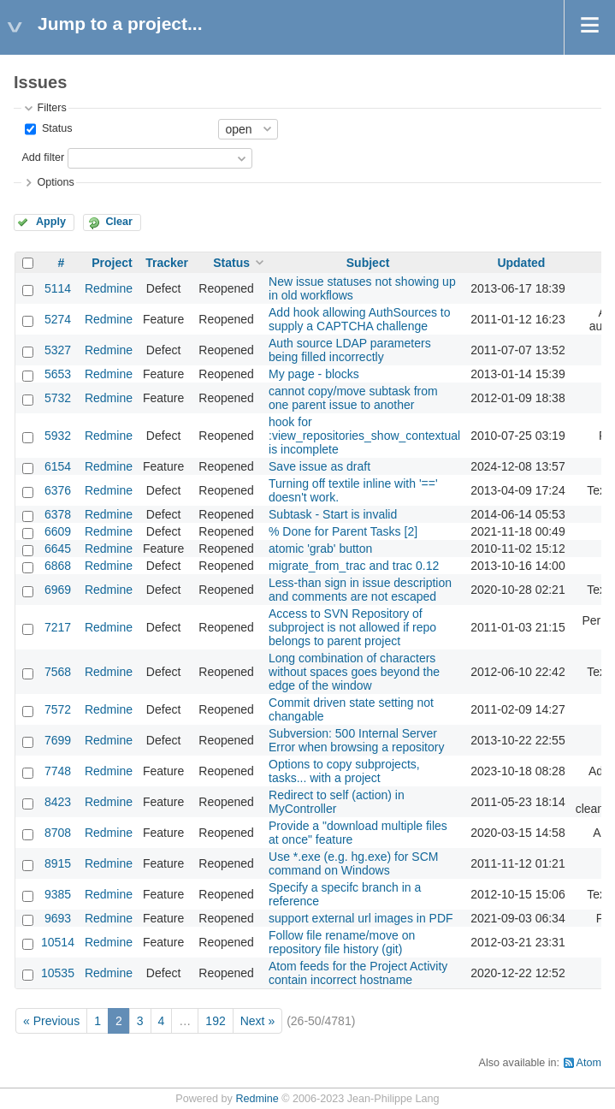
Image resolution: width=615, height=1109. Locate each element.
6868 (57, 565)
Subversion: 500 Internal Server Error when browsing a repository (356, 740)
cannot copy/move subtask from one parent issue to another (353, 398)
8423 (57, 802)
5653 (57, 374)
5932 (57, 435)
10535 (57, 973)
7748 (57, 771)
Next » (257, 1021)
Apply (51, 222)
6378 (57, 514)
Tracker (166, 263)
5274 (57, 319)
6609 (57, 531)
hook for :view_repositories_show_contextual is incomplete (364, 435)
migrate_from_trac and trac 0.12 (354, 565)
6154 (57, 466)
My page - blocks (314, 374)
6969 (57, 589)
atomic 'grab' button (320, 548)
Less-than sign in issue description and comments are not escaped (360, 589)
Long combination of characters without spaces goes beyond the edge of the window (354, 671)
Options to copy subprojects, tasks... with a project (344, 771)
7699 (57, 740)
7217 (57, 627)
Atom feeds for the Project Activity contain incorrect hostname (358, 973)
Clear (119, 222)
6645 (57, 548)
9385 (57, 894)
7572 (57, 709)
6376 (57, 490)
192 (215, 1021)
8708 (57, 832)
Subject (368, 263)
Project (112, 263)
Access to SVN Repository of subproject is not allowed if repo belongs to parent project (352, 627)
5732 (57, 398)
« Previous (51, 1021)
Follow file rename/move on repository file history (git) (342, 942)
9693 (57, 918)
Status (55, 128)
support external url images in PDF (361, 918)
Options (55, 182)
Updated (521, 263)
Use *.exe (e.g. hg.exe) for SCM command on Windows (353, 863)
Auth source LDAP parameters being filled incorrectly (350, 350)
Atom (589, 1063)
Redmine (109, 288)
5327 (57, 350)
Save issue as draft (319, 466)
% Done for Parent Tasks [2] (343, 531)
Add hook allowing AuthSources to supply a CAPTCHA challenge (359, 319)
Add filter (42, 157)
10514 (57, 942)
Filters (51, 108)
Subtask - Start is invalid (333, 514)
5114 (57, 288)
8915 (57, 863)
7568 (57, 672)
